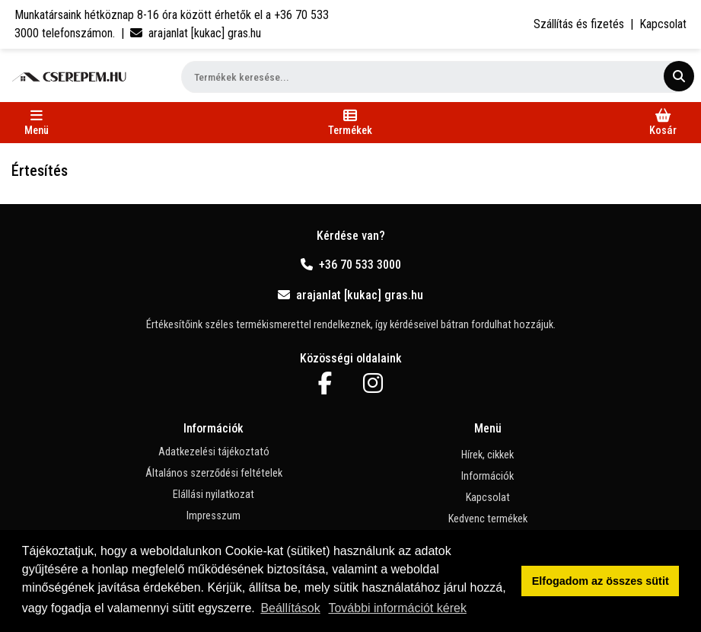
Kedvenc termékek (487, 518)
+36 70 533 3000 (351, 264)
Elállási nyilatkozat (213, 494)
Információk (487, 476)
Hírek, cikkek (487, 454)
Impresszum (213, 515)
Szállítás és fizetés (579, 24)
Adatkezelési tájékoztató (213, 451)
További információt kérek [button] (397, 608)
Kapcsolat (663, 24)
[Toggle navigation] (36, 122)
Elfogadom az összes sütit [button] (600, 581)
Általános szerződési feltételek (213, 473)
